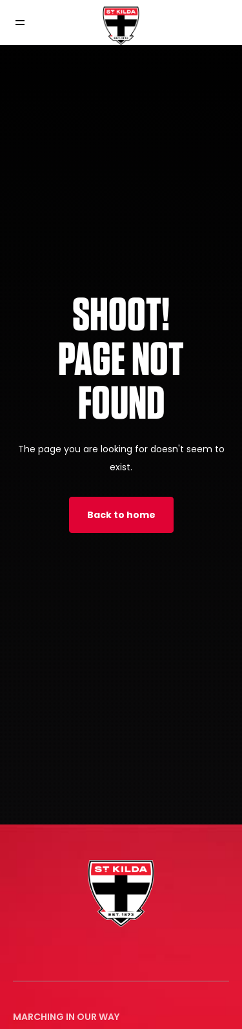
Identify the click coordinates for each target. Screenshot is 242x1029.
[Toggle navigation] (29, 23)
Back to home (121, 514)
